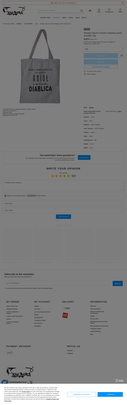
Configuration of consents (81, 394)
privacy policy (26, 391)
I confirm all (110, 394)
